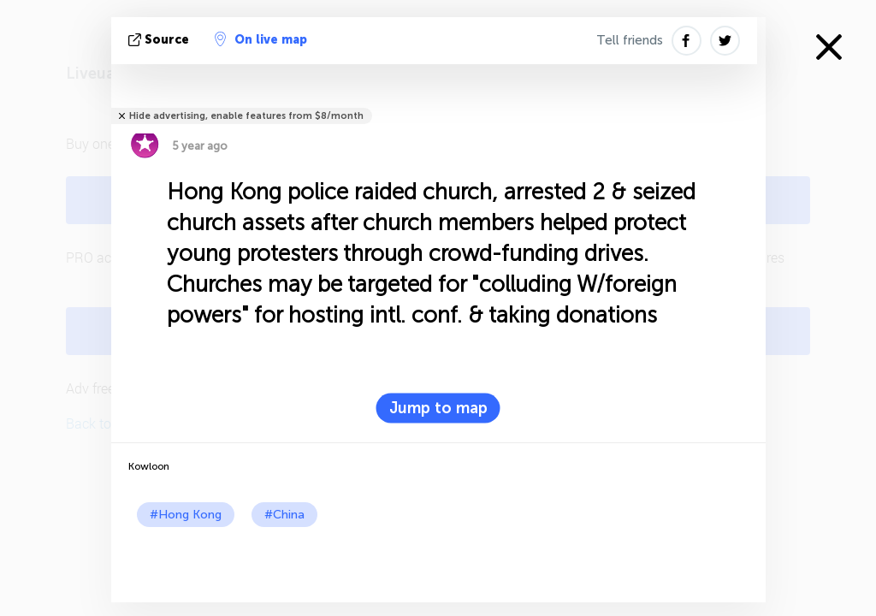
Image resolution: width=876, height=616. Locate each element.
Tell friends (629, 40)
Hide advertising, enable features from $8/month (246, 115)
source (160, 40)
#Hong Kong (186, 514)
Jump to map (438, 408)
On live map (261, 39)
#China (284, 514)
